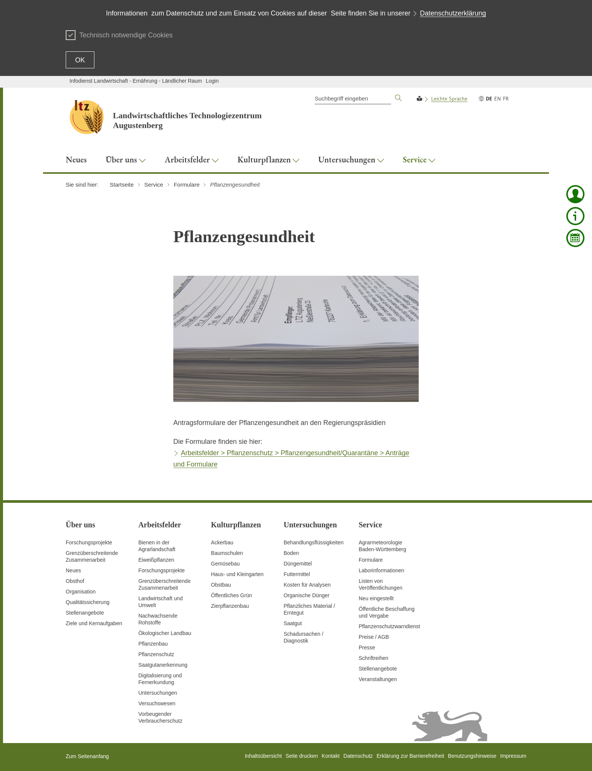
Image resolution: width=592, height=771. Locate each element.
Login (212, 81)
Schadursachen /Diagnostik (303, 637)
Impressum (513, 756)
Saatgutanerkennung (162, 665)
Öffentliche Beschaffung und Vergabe (387, 612)
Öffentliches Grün (231, 595)
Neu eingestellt (376, 598)
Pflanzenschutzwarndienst (389, 626)
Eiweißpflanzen (156, 560)
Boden (291, 553)
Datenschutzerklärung (453, 13)
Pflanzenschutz (156, 654)
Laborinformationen (381, 570)
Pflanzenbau (153, 644)
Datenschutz (358, 756)
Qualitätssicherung (87, 602)
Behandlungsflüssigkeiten (314, 542)
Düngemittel (298, 564)
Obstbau (221, 585)
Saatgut (293, 623)
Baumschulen (227, 553)
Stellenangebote (85, 613)
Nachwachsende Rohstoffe (157, 619)
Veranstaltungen (378, 679)
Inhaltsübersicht (263, 756)
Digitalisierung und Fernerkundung (160, 678)
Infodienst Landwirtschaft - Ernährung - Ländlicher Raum (135, 81)
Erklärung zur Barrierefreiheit (410, 756)
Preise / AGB (374, 637)
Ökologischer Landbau (164, 633)
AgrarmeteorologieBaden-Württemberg (382, 545)
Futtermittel (297, 574)
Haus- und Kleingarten (237, 574)
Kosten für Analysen (307, 585)
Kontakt (330, 756)
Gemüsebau (225, 564)
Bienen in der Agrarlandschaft (156, 545)
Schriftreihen (373, 658)
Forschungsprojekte (89, 542)
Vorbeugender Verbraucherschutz (160, 717)
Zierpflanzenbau (230, 606)
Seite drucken (301, 756)
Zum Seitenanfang (87, 756)
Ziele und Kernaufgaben (94, 623)
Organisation (81, 592)
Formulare (371, 560)
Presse (367, 647)
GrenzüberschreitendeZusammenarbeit (164, 584)
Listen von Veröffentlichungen (380, 584)
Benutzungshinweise (472, 756)
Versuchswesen (156, 703)
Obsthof (75, 581)
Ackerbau (222, 542)
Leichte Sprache (449, 98)
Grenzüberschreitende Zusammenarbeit (92, 556)
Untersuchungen (157, 693)
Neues (73, 570)
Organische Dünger (306, 595)
